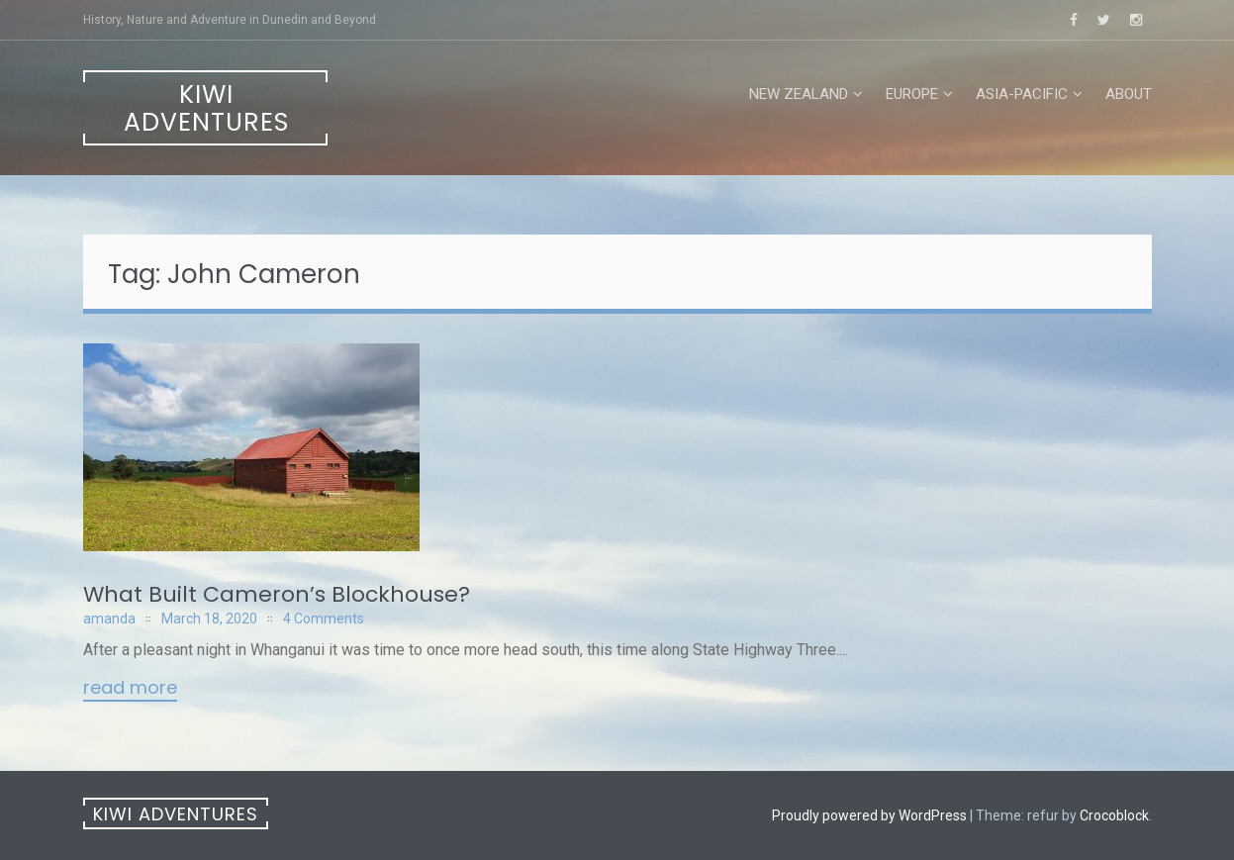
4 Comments (323, 618)
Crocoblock (1114, 815)
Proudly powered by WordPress (869, 815)
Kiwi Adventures (206, 108)
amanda (109, 618)
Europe (912, 94)
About (1128, 94)
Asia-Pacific (1022, 94)
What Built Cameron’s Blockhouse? (276, 594)
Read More (130, 689)
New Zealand (798, 94)
